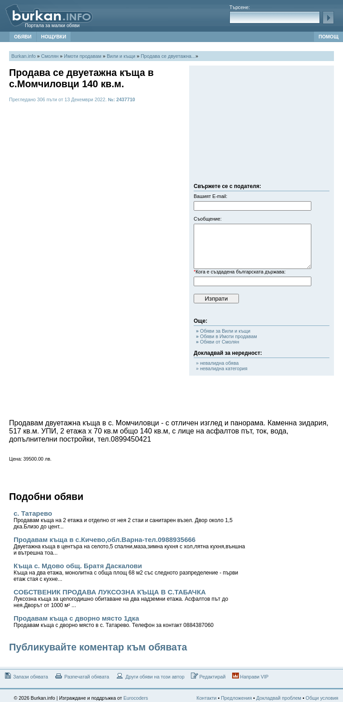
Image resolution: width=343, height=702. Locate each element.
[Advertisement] (261, 126)
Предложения (236, 698)
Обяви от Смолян (217, 341)
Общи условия (321, 698)
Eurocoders (136, 698)
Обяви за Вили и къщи (223, 331)
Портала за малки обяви (52, 25)
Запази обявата (25, 676)
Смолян (50, 56)
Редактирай (208, 676)
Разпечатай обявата (81, 676)
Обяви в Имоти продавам (226, 336)
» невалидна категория (222, 368)
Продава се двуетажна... (168, 56)
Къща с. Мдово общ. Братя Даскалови (126, 572)
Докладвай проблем (278, 698)
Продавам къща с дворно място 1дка (114, 621)
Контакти (206, 698)
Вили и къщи (121, 56)
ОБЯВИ (23, 36)
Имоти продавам (82, 56)
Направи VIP (250, 676)
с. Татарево (123, 519)
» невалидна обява (217, 363)
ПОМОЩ (328, 36)
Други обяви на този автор (149, 676)
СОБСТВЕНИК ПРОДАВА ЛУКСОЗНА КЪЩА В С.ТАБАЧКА (121, 598)
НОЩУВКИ (53, 36)
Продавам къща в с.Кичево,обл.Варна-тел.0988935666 (129, 546)
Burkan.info (23, 56)
